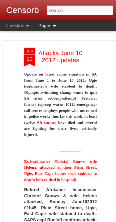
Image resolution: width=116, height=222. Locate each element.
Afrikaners (46, 122)
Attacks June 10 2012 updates (60, 57)
